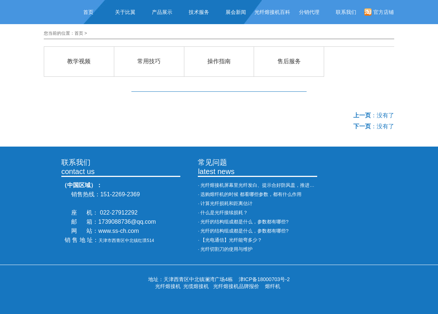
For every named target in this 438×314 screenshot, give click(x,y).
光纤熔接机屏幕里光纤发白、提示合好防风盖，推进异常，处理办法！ (273, 185)
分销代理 (309, 12)
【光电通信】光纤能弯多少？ (231, 240)
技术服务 (199, 12)
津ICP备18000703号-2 (264, 279)
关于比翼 (125, 12)
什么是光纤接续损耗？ (224, 212)
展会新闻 (236, 12)
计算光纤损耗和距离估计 (226, 203)
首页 (88, 12)
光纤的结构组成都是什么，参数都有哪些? (244, 221)
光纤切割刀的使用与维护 (226, 249)
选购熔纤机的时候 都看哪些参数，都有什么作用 (250, 194)
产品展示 (162, 12)
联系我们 (346, 12)
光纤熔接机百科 (272, 12)
